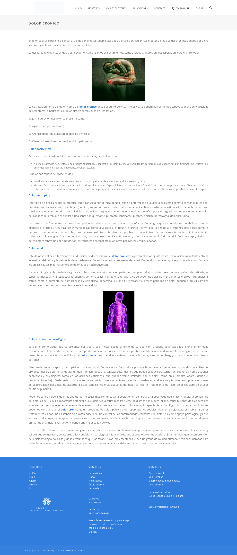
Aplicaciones (140, 8)
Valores (32, 480)
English (200, 8)
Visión (32, 476)
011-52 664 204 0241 (99, 513)
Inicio (78, 8)
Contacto (159, 8)
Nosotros (94, 8)
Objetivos (34, 484)
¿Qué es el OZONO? (116, 8)
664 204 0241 (180, 8)
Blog (31, 488)
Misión (32, 473)
